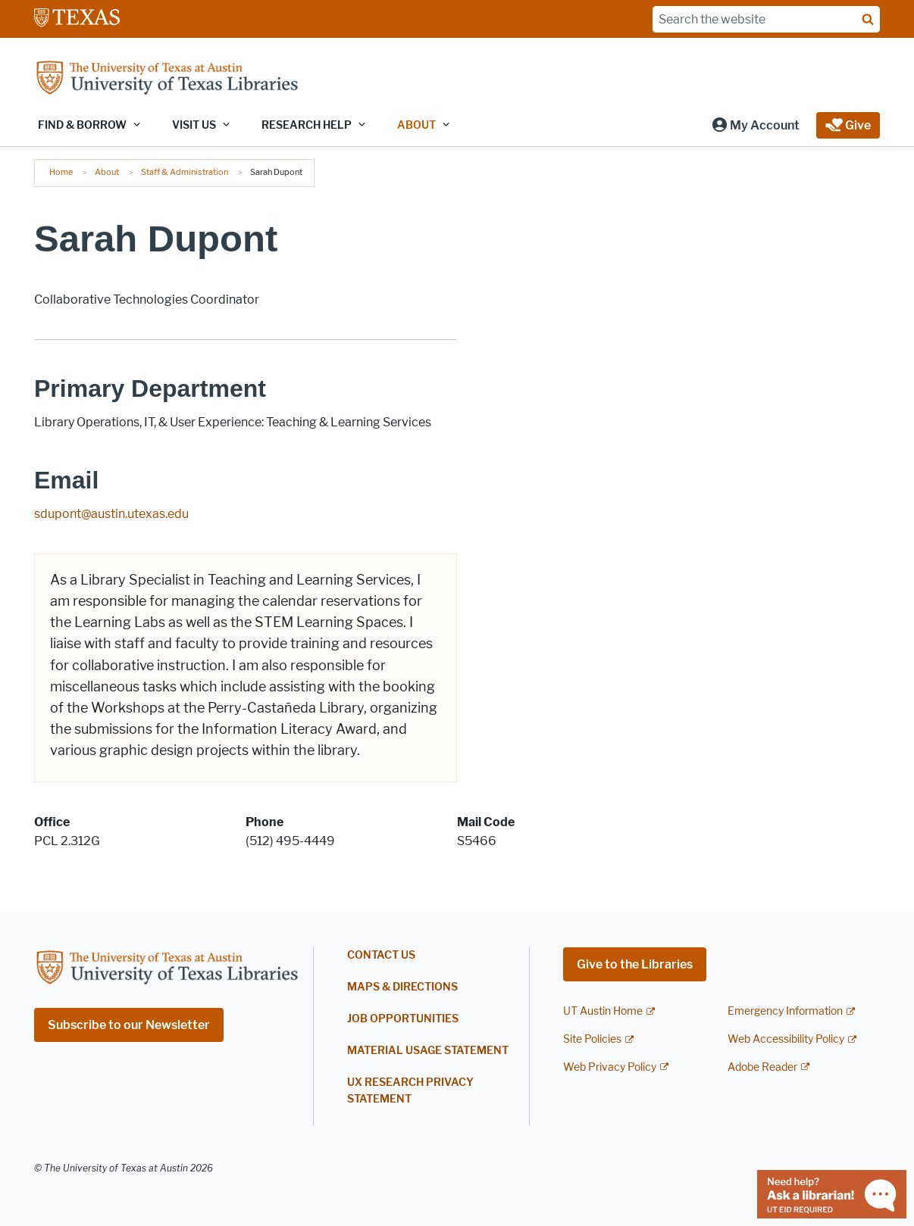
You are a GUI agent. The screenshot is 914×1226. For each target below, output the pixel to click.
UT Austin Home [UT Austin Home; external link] (603, 1011)
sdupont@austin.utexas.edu (111, 514)
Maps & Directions (402, 987)
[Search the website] (766, 19)
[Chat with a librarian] (831, 1193)
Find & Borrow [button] (82, 125)
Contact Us (381, 955)
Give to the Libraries (635, 964)
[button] (755, 125)
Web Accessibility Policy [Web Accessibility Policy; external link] (786, 1039)
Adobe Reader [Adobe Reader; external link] (762, 1067)
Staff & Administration (184, 172)
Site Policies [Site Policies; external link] (592, 1039)
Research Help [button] (306, 125)
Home (61, 172)
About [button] (416, 125)
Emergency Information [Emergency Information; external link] (785, 1011)
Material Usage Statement (428, 1050)
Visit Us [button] (194, 125)
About (107, 172)
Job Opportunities (403, 1018)
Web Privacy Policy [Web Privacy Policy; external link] (609, 1067)
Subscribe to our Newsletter (129, 1025)
